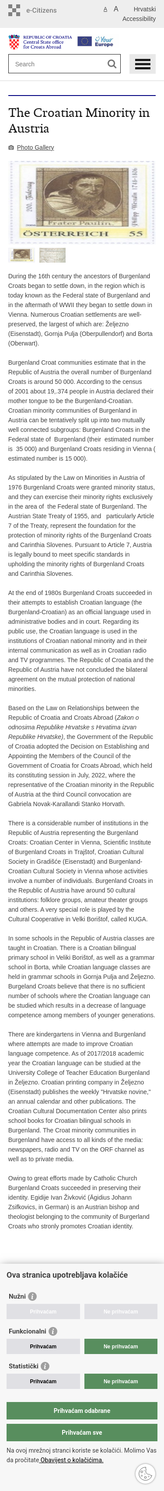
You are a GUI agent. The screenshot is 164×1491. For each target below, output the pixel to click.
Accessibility (139, 18)
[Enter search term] (47, 64)
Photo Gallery (35, 147)
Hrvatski (145, 9)
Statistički (23, 1366)
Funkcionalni (27, 1331)
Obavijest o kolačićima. (71, 1460)
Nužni (17, 1296)
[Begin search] (112, 63)
